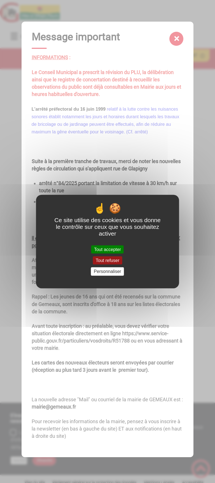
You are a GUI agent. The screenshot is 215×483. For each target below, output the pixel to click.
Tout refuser (107, 260)
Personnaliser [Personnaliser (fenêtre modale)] (107, 271)
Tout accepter (107, 249)
